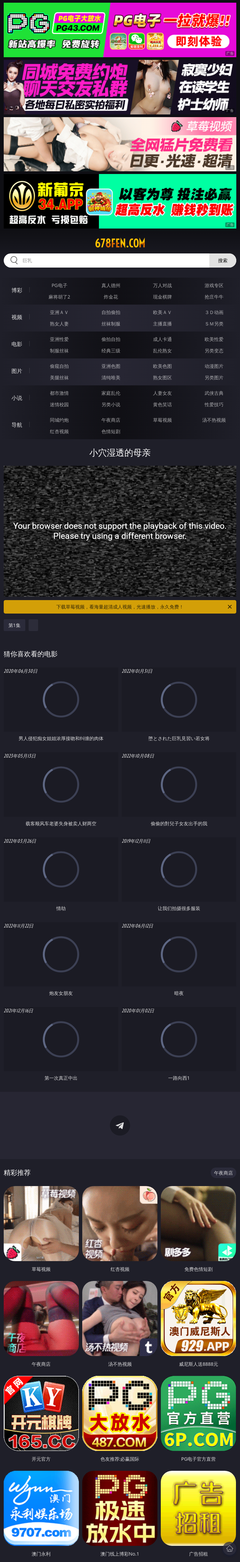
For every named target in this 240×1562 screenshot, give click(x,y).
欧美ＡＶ (162, 312)
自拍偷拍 (110, 312)
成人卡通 (162, 339)
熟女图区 (162, 377)
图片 (16, 371)
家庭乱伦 (110, 393)
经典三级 (110, 350)
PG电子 (59, 285)
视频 (16, 317)
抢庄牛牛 (214, 296)
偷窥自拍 (59, 366)
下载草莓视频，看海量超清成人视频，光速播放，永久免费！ (144, 607)
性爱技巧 (214, 404)
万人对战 (162, 285)
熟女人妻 (59, 323)
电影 (16, 344)
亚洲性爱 (59, 339)
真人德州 (110, 285)
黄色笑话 (162, 404)
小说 (16, 398)
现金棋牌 (162, 296)
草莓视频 (162, 420)
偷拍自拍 (110, 339)
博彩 (16, 290)
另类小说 (110, 404)
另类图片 (214, 377)
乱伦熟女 (162, 350)
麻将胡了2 (59, 296)
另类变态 (214, 350)
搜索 (223, 260)
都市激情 (59, 393)
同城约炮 (59, 420)
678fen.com (120, 243)
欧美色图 (162, 366)
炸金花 (111, 296)
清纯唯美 (110, 377)
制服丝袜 (59, 350)
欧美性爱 (214, 339)
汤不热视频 (214, 420)
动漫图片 (214, 366)
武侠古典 (214, 393)
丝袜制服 (110, 323)
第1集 (14, 625)
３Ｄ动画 (214, 312)
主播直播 (162, 323)
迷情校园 (59, 404)
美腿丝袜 (59, 377)
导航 (16, 424)
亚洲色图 (110, 366)
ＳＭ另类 (214, 323)
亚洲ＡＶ (59, 312)
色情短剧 (110, 431)
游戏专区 (214, 285)
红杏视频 (59, 431)
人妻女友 (162, 393)
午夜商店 (110, 420)
